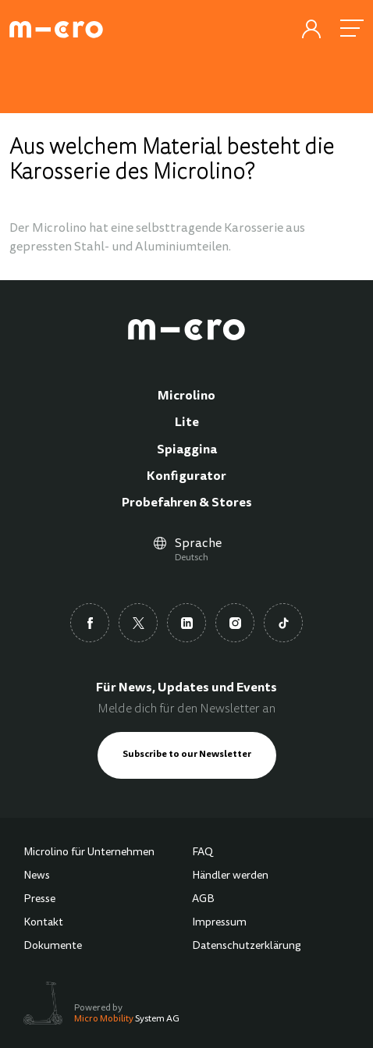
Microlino (186, 396)
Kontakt (43, 923)
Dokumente (52, 946)
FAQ (202, 852)
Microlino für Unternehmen (89, 852)
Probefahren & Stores (187, 503)
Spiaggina (187, 450)
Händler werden (230, 876)
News (36, 876)
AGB (203, 899)
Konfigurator (186, 477)
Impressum (219, 923)
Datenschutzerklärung (246, 946)
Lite (187, 423)
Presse (39, 899)
